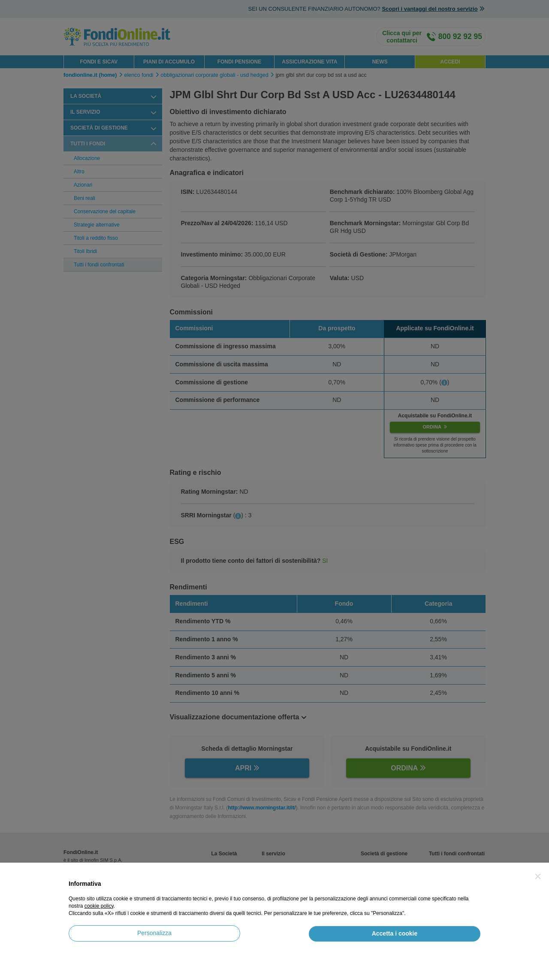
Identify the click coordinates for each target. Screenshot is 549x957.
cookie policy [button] (99, 906)
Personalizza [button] (154, 933)
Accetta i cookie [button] (395, 933)
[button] (538, 876)
